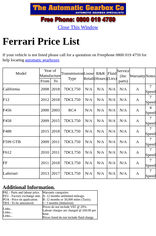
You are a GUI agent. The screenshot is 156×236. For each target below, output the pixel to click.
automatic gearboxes (42, 59)
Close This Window (78, 27)
